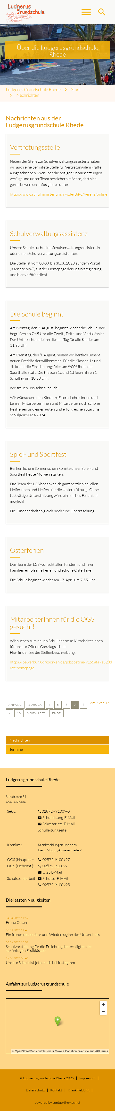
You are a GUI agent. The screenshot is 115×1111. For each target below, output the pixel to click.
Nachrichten (27, 95)
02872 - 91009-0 (56, 811)
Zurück (35, 704)
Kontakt (56, 1090)
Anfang (15, 704)
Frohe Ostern (17, 922)
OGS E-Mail (52, 872)
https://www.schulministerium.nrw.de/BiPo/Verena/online (58, 194)
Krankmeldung (78, 1090)
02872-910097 (55, 865)
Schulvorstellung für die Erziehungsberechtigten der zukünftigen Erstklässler (49, 948)
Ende (56, 713)
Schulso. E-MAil (55, 878)
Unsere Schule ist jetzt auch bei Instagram (40, 962)
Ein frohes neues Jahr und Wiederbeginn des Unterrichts (53, 934)
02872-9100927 (56, 859)
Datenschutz (35, 1090)
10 (19, 713)
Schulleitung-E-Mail (58, 817)
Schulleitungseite (52, 830)
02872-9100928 (56, 884)
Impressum (87, 1078)
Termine (16, 749)
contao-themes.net (66, 1102)
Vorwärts (36, 713)
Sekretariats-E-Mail (58, 823)
